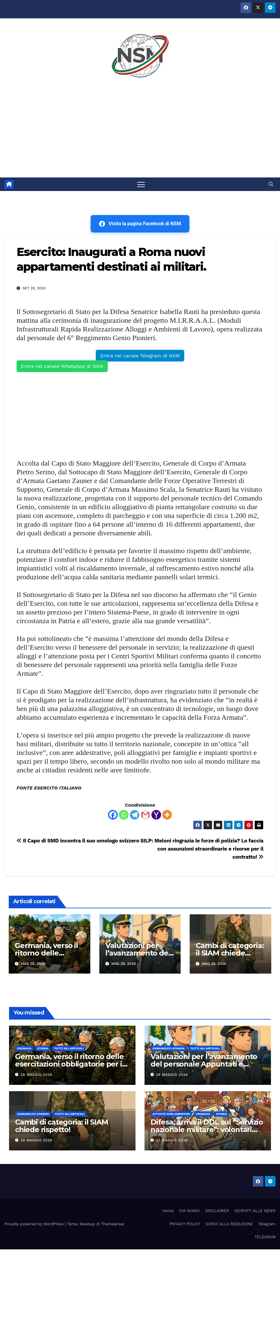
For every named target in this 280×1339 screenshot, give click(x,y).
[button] (271, 184)
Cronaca (24, 1048)
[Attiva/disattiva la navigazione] (141, 184)
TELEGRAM (264, 1237)
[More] (167, 815)
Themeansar (112, 1224)
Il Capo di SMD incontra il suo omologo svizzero (78, 841)
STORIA (42, 1048)
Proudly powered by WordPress (35, 1224)
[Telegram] (134, 815)
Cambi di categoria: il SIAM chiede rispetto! (229, 953)
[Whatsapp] (124, 815)
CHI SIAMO (189, 1211)
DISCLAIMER (217, 1211)
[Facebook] (113, 815)
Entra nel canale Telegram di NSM (139, 356)
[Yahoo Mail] (156, 815)
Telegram (266, 1224)
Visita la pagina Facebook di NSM (140, 224)
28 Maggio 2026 (36, 1075)
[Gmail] (145, 815)
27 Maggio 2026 (172, 1140)
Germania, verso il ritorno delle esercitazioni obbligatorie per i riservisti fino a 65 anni (69, 1064)
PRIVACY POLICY (185, 1224)
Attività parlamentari (171, 1114)
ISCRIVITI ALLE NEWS (254, 1211)
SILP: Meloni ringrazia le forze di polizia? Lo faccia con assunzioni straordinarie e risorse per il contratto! (201, 849)
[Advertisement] (140, 132)
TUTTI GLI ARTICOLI (68, 1048)
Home (168, 1211)
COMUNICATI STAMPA (168, 1048)
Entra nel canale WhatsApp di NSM (62, 366)
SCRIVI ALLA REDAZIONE (229, 1224)
